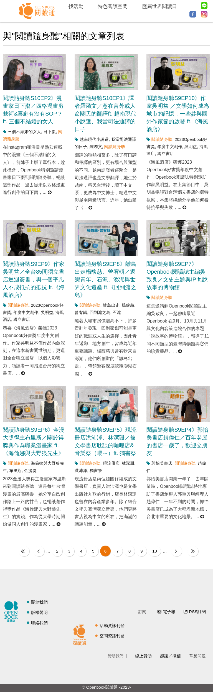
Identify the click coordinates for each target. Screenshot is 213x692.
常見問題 (197, 655)
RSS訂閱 (197, 611)
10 (156, 551)
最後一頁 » (194, 551)
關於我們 (39, 602)
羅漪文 (96, 146)
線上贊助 (143, 655)
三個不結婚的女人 (24, 131)
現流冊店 (111, 463)
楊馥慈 (128, 305)
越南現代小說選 (94, 139)
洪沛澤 (81, 470)
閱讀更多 (50, 192)
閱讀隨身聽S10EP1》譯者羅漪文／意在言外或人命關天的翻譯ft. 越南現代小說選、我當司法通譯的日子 (105, 113)
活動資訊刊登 (112, 625)
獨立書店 (165, 153)
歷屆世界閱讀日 (159, 6)
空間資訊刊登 (112, 635)
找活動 (76, 6)
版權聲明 (39, 612)
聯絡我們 (39, 622)
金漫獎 (30, 470)
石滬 (117, 312)
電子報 (169, 611)
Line (204, 5)
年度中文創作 (169, 146)
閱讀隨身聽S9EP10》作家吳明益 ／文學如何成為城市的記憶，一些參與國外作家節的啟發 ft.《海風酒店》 (177, 113)
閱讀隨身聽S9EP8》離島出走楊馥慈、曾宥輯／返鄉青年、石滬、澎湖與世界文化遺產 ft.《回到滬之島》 (105, 279)
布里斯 (15, 470)
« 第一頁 (22, 551)
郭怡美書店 (161, 463)
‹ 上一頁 (37, 551)
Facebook (192, 14)
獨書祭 (96, 470)
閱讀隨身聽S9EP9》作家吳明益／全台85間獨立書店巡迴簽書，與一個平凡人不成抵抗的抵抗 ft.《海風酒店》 (33, 279)
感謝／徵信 (170, 655)
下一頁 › (178, 551)
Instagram (204, 14)
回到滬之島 (100, 312)
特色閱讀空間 (113, 6)
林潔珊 (128, 463)
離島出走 (111, 305)
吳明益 (190, 146)
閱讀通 (81, 634)
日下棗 (49, 131)
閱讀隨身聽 (114, 146)
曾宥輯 (81, 312)
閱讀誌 (12, 611)
